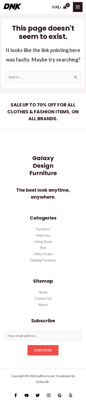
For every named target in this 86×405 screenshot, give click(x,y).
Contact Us (43, 298)
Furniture (43, 229)
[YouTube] (27, 395)
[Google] (60, 395)
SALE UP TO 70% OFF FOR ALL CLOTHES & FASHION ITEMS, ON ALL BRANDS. (43, 112)
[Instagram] (49, 395)
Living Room (43, 242)
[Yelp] (71, 395)
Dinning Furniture (43, 260)
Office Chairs (43, 254)
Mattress (43, 235)
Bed (43, 248)
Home (43, 292)
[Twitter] (38, 395)
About (43, 305)
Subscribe (43, 350)
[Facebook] (16, 395)
